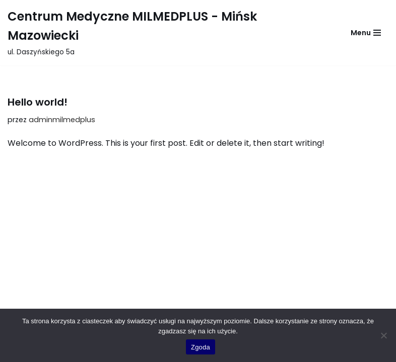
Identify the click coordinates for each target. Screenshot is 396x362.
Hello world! (38, 102)
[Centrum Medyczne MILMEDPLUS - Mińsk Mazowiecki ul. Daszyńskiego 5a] (168, 32)
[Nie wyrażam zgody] (383, 335)
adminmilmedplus (62, 120)
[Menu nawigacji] (365, 32)
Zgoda (200, 347)
